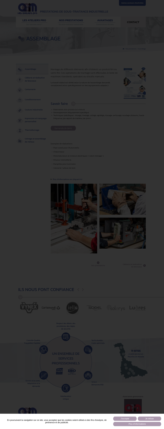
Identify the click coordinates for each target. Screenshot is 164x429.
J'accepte (125, 418)
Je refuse (149, 418)
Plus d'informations (137, 424)
